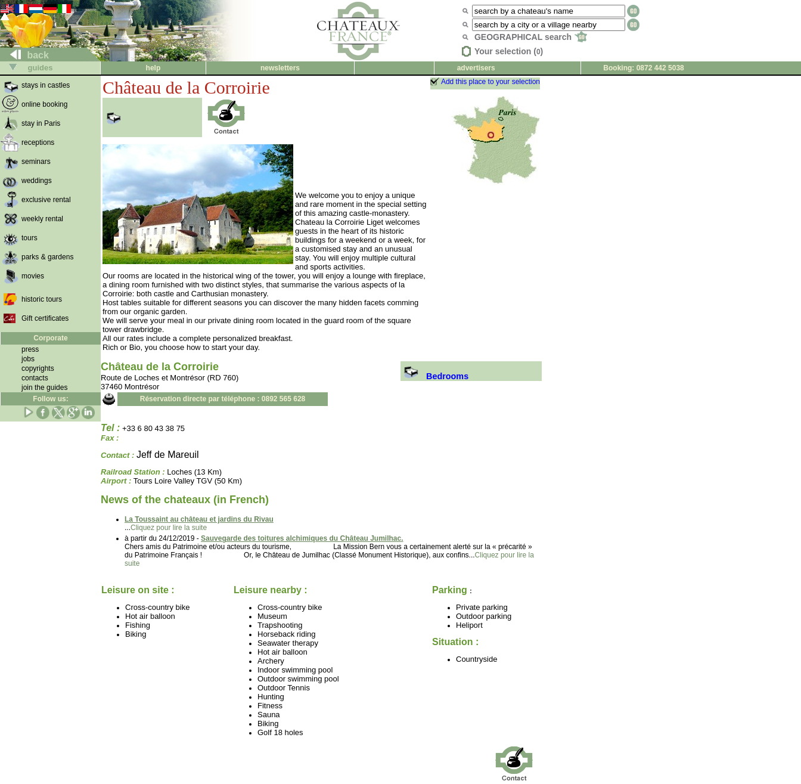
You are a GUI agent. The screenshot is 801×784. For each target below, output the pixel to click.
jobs (28, 359)
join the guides (44, 387)
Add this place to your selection (490, 82)
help (153, 68)
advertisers (476, 68)
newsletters (280, 68)
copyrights (37, 368)
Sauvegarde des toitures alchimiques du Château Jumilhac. (302, 538)
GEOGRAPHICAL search (530, 37)
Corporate (50, 338)
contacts (34, 378)
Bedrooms (434, 376)
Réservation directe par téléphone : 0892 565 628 (222, 399)
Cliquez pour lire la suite (169, 527)
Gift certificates (45, 318)
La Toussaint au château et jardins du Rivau (199, 519)
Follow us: (50, 399)
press (30, 349)
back (25, 55)
